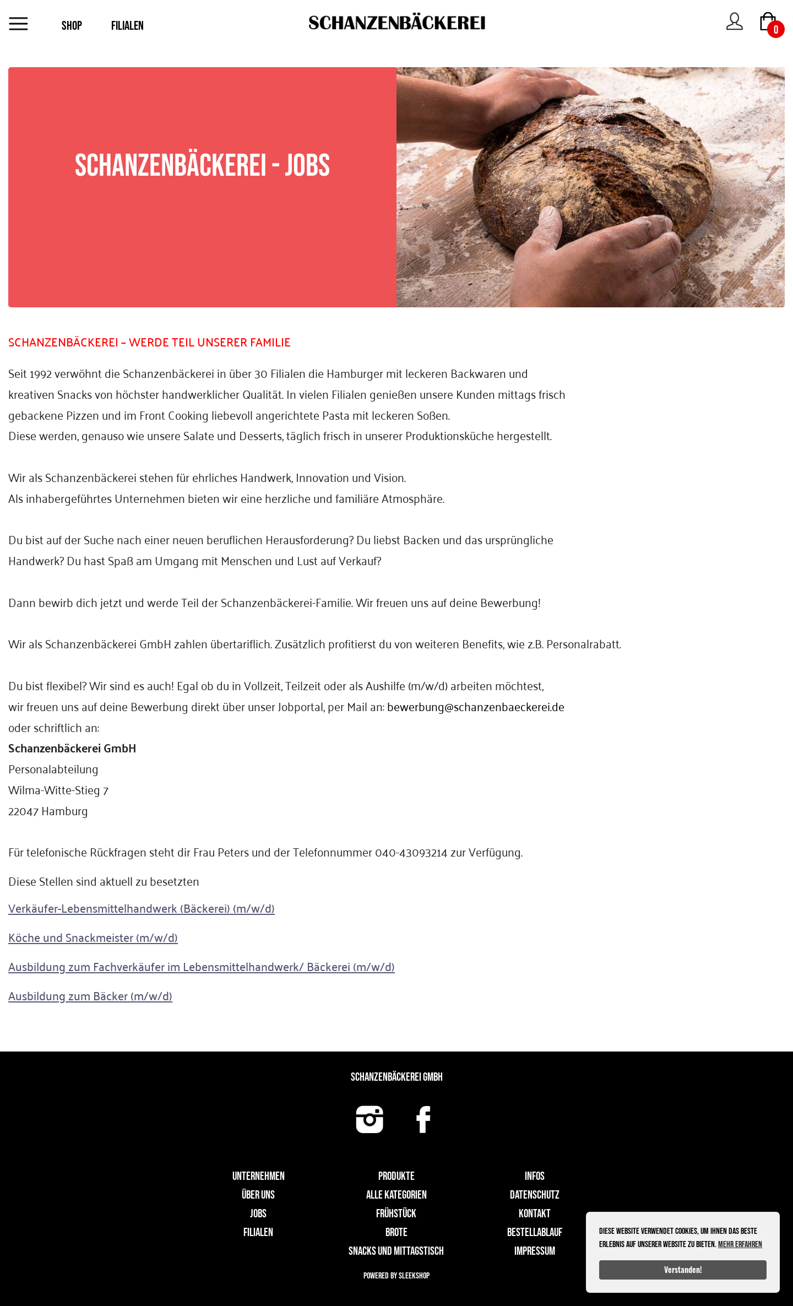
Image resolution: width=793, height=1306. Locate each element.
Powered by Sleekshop (396, 1276)
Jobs (258, 1214)
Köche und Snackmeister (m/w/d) (93, 936)
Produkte (396, 1176)
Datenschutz (535, 1195)
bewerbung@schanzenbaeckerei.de (475, 706)
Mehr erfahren (740, 1244)
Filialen (258, 1232)
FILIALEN (127, 26)
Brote (396, 1232)
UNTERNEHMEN (258, 1176)
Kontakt (535, 1214)
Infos (535, 1176)
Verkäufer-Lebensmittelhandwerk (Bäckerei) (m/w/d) (141, 907)
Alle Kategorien (396, 1195)
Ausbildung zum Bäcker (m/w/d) (90, 995)
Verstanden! (683, 1269)
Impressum (534, 1251)
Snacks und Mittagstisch (396, 1251)
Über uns (258, 1195)
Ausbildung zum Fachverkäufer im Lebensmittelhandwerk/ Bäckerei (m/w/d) (201, 966)
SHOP (72, 26)
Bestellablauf (534, 1232)
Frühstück (396, 1214)
